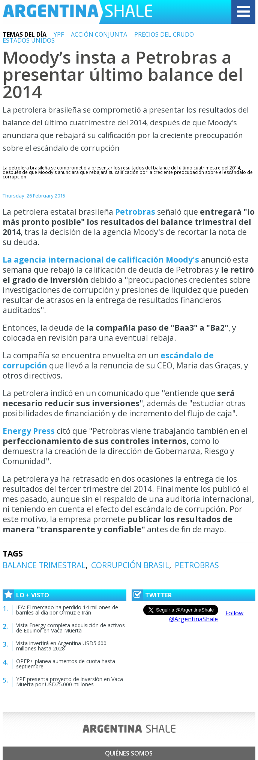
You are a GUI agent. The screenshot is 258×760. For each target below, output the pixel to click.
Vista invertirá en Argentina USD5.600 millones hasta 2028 (61, 646)
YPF (59, 34)
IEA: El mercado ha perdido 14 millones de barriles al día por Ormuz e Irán (67, 610)
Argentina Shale (78, 12)
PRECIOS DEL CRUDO (164, 34)
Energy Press (30, 431)
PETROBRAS (197, 565)
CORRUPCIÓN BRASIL (130, 565)
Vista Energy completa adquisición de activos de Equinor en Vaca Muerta (70, 628)
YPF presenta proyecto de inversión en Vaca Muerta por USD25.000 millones (69, 681)
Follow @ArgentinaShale (206, 616)
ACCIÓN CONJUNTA (99, 34)
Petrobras (136, 211)
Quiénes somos (129, 753)
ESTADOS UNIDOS (29, 40)
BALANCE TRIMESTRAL (44, 565)
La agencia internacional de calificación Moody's (101, 259)
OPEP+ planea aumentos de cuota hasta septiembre (65, 664)
